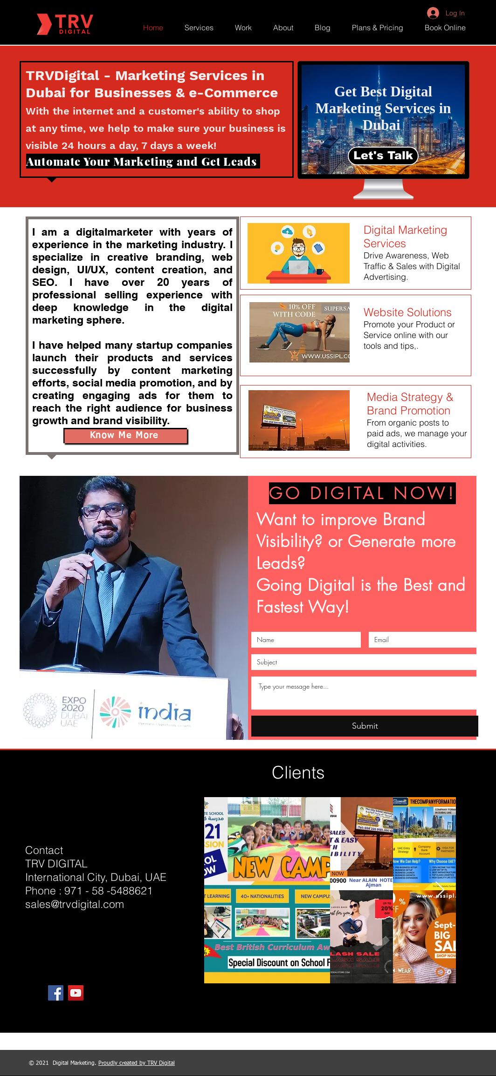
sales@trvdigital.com (74, 904)
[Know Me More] (125, 435)
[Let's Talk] (383, 156)
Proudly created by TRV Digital (136, 1063)
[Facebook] (55, 993)
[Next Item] (439, 890)
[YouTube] (75, 993)
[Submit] (364, 726)
